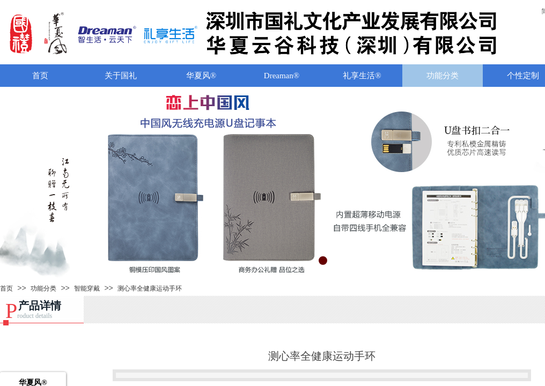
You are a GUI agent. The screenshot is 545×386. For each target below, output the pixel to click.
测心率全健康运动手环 (149, 288)
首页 (40, 75)
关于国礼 (121, 75)
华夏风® (201, 75)
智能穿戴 (87, 288)
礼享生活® (362, 75)
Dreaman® (281, 75)
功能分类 (442, 75)
